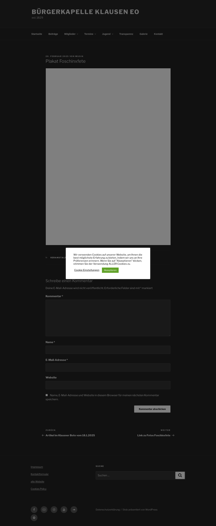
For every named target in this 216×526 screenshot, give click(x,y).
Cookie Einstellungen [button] (86, 270)
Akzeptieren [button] (110, 270)
